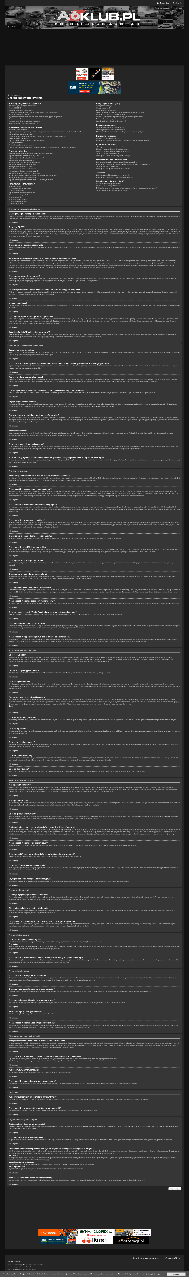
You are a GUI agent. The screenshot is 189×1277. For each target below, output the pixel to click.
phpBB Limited (65, 1126)
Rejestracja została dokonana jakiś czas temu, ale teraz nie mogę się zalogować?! (35, 117)
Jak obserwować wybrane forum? (107, 166)
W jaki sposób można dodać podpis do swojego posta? (26, 158)
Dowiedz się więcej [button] (154, 1274)
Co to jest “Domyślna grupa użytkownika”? (110, 119)
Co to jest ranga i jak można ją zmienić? (21, 145)
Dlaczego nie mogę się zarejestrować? (21, 110)
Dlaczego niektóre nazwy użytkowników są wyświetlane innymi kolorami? (119, 117)
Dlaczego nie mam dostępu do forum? (21, 167)
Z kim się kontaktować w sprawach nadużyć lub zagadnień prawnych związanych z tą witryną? (126, 188)
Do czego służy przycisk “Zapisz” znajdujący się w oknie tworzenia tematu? (33, 175)
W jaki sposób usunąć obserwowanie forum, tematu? (113, 168)
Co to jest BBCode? (15, 186)
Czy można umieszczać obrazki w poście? (22, 193)
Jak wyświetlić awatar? (16, 143)
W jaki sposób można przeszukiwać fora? (109, 147)
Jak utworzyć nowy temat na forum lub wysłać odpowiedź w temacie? (31, 153)
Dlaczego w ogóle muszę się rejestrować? (22, 106)
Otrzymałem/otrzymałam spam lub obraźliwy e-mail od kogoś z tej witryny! (120, 132)
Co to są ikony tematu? (16, 204)
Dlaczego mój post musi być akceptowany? (22, 177)
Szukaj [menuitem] (14, 27)
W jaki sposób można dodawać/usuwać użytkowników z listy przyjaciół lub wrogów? (123, 140)
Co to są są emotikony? (16, 190)
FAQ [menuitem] (7, 27)
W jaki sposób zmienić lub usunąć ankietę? (22, 164)
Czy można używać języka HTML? (20, 188)
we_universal (14, 1269)
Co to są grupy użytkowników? (106, 110)
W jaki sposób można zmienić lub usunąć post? (24, 156)
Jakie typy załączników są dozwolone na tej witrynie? (113, 175)
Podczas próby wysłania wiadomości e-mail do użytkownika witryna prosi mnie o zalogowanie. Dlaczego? (43, 147)
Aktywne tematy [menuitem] (178, 8)
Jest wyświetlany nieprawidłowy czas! (21, 134)
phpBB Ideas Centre (110, 1139)
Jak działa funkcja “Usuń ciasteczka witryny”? (23, 123)
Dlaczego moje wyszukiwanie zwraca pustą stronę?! (113, 151)
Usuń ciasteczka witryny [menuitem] (153, 1258)
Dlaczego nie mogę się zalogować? (20, 114)
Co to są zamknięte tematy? (18, 201)
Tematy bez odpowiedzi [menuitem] (162, 8)
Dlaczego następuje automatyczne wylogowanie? (24, 121)
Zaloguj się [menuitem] (177, 3)
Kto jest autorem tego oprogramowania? (109, 184)
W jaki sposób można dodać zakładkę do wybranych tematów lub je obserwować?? (123, 164)
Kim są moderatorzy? (103, 108)
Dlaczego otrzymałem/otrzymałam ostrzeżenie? (24, 171)
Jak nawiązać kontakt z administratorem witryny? (112, 190)
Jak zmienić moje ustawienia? (18, 130)
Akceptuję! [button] (176, 1274)
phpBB (22, 1264)
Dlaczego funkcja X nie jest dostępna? (108, 186)
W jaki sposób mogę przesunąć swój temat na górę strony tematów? (31, 180)
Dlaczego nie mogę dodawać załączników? (22, 169)
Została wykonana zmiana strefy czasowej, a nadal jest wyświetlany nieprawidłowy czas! (37, 136)
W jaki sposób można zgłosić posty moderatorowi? (25, 173)
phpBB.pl (99, 406)
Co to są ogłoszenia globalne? (18, 195)
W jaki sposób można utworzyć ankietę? (21, 160)
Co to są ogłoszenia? (15, 197)
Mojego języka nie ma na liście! (19, 138)
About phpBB (31, 1128)
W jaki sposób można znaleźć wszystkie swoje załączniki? (115, 177)
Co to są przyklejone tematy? (18, 199)
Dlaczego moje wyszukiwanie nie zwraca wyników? (112, 149)
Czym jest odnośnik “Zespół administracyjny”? (111, 121)
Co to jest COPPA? (15, 108)
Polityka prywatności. (14, 1261)
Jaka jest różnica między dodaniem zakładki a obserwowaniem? (116, 162)
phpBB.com (109, 406)
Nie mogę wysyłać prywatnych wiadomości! (110, 127)
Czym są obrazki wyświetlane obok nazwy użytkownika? (27, 140)
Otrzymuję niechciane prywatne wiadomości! (110, 130)
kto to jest (174, 1151)
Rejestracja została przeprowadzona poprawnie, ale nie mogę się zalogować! (33, 112)
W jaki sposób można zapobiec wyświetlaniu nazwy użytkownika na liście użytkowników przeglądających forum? (45, 132)
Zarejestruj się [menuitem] (163, 3)
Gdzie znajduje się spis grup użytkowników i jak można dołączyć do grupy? (120, 112)
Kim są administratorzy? (104, 106)
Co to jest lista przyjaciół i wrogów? (107, 138)
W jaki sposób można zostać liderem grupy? (110, 114)
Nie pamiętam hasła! (15, 119)
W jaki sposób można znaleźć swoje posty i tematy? (113, 156)
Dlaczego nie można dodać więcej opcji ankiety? (24, 162)
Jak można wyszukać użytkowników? (108, 153)
